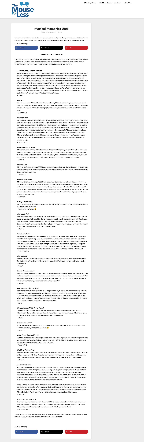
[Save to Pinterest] (76, 48)
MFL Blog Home (90, 3)
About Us (127, 3)
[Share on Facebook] (26, 48)
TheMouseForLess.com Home (110, 3)
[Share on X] (51, 48)
